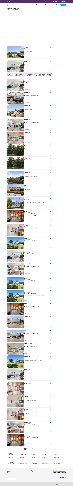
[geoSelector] (12, 478)
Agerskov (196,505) (22, 457)
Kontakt (32, 471)
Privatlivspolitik (35, 483)
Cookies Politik (29, 483)
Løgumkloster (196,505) (23, 454)
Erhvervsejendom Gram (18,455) (47, 463)
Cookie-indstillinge (42, 483)
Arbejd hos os (9, 471)
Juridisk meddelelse (22, 483)
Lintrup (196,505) (10, 454)
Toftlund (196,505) (33, 457)
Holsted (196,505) (33, 454)
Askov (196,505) (44, 457)
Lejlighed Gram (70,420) (23, 463)
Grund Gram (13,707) (57, 463)
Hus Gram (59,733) (34, 463)
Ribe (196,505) (56, 454)
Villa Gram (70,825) (11, 463)
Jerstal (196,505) (56, 457)
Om (7, 472)
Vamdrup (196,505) (11, 457)
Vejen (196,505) (44, 454)
